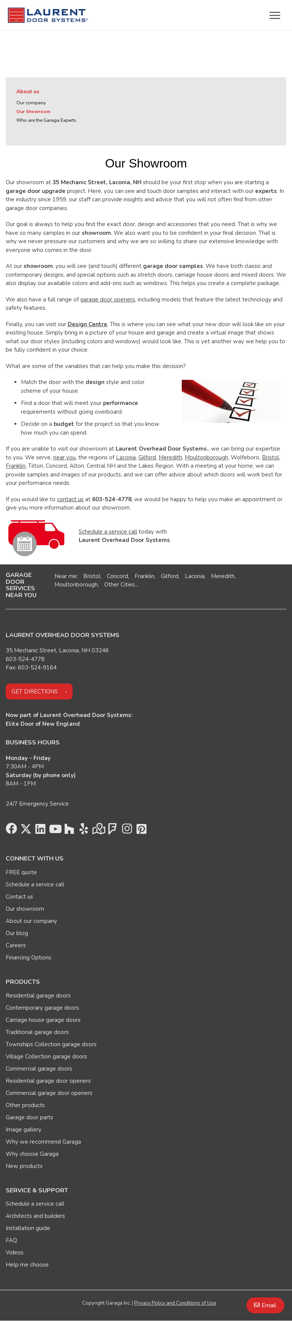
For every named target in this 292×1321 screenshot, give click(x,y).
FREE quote (21, 872)
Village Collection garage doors (46, 1056)
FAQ (11, 1240)
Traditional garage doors (37, 1032)
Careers (16, 945)
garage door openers (107, 299)
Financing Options (28, 957)
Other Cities (119, 584)
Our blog (17, 933)
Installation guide (28, 1228)
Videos (15, 1252)
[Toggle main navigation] (275, 15)
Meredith (170, 457)
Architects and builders (35, 1216)
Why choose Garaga (32, 1154)
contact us (70, 499)
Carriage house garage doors (43, 1020)
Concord (117, 576)
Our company (31, 103)
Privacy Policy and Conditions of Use (175, 1303)
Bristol (270, 457)
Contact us (19, 896)
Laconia (126, 457)
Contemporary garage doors (42, 1008)
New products (24, 1166)
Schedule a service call (108, 531)
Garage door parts (29, 1117)
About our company (31, 921)
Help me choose (27, 1264)
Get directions (34, 691)
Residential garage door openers (48, 1081)
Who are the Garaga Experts (46, 120)
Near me (65, 576)
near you (64, 457)
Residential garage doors (38, 995)
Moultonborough (206, 457)
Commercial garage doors (39, 1068)
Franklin (15, 466)
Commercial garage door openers (49, 1093)
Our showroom (25, 909)
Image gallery (23, 1129)
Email (269, 1305)
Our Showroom (33, 111)
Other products (25, 1105)
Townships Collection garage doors (51, 1044)
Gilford (147, 457)
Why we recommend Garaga (43, 1142)
